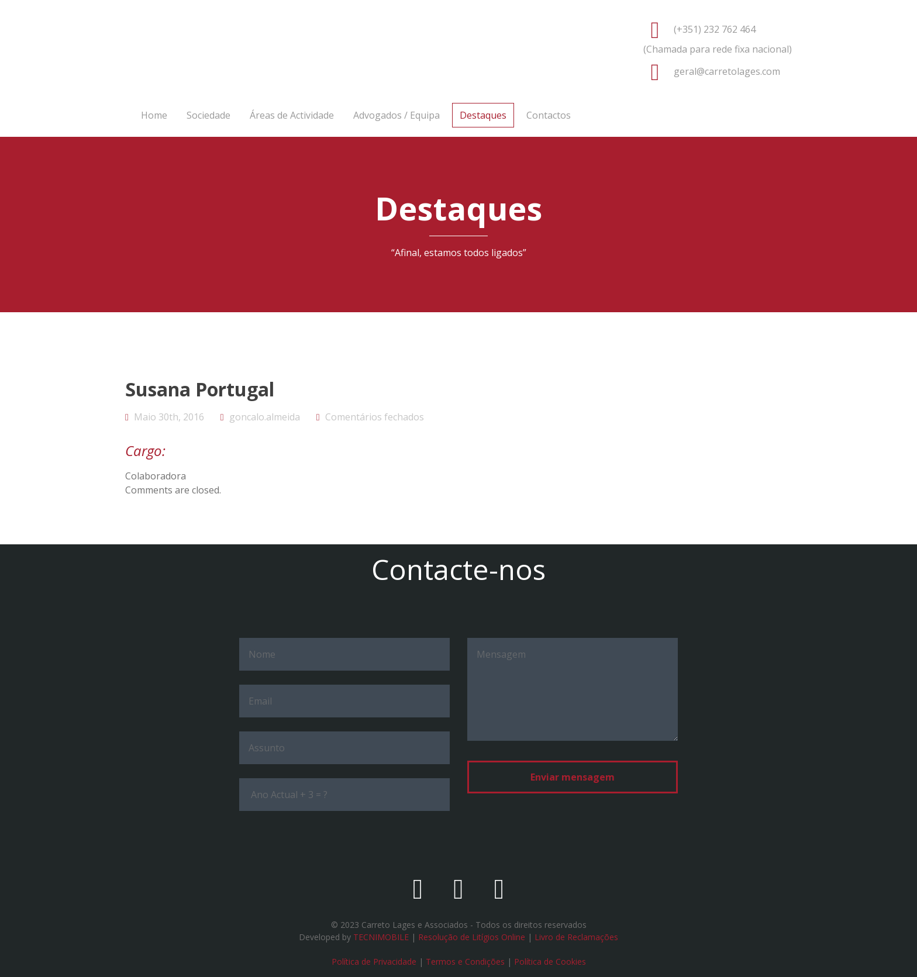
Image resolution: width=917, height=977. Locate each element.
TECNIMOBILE (381, 937)
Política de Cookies (550, 961)
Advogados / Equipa (396, 115)
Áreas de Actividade (292, 115)
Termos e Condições (465, 961)
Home (154, 115)
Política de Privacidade (374, 961)
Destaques (483, 115)
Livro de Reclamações (576, 937)
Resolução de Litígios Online (471, 937)
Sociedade (208, 115)
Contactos (548, 115)
